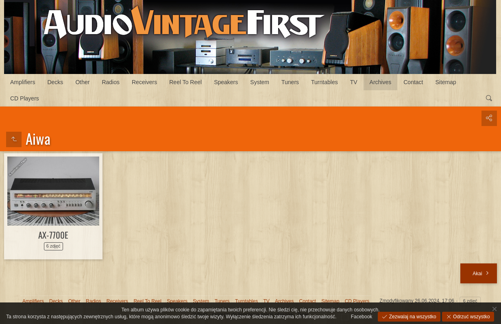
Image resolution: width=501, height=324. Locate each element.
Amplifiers (22, 82)
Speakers (226, 82)
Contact (413, 82)
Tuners (290, 82)
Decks (55, 82)
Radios (111, 82)
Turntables (324, 82)
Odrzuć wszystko (471, 317)
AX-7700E (53, 234)
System (259, 82)
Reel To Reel (185, 82)
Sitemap (446, 82)
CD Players (24, 98)
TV (353, 82)
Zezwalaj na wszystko (412, 317)
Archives (381, 82)
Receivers (144, 82)
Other (82, 82)
